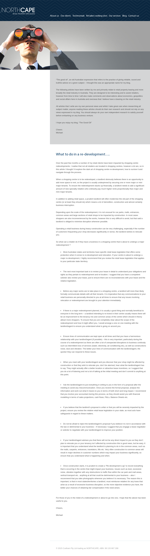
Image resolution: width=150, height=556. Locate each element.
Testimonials (78, 16)
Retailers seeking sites (96, 16)
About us (54, 16)
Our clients (66, 16)
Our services (115, 16)
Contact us (133, 16)
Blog (124, 16)
